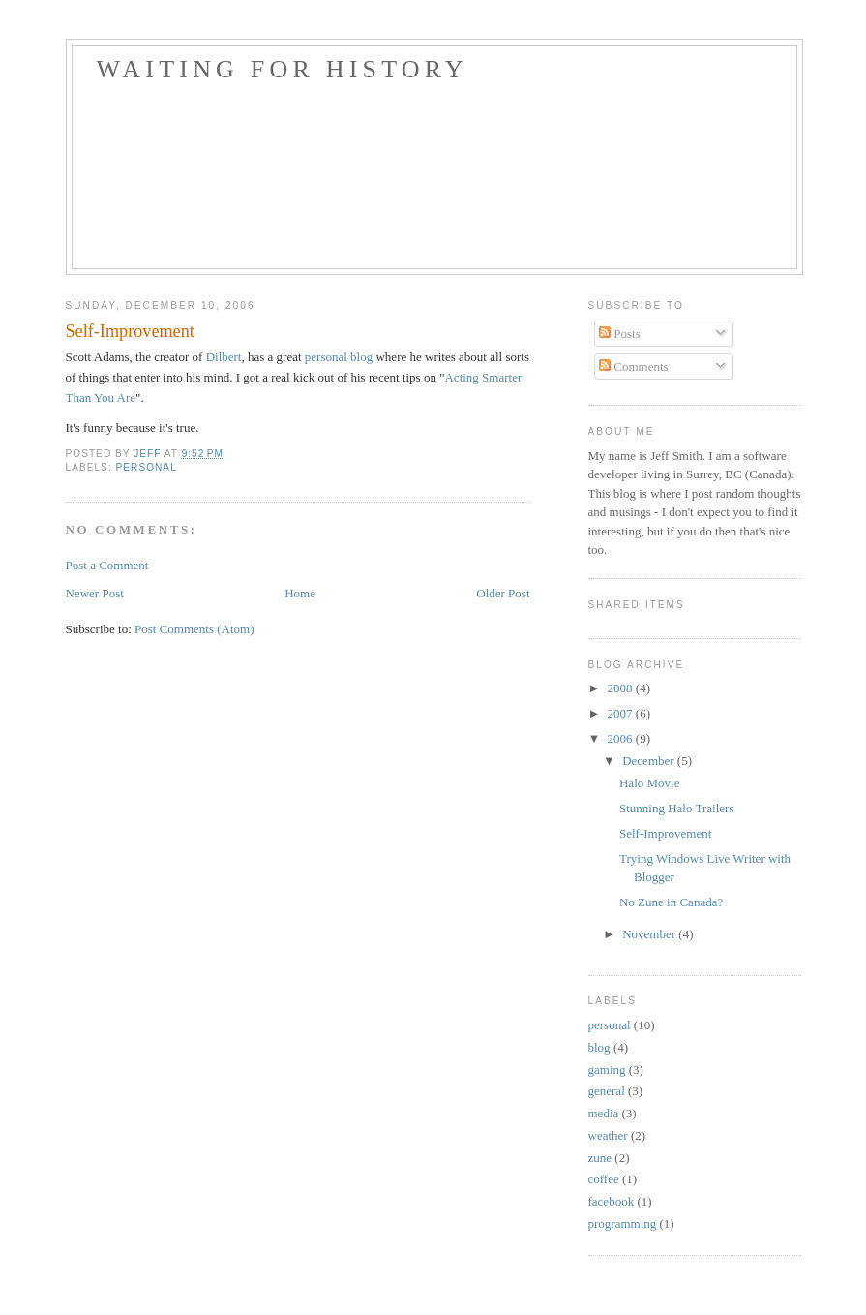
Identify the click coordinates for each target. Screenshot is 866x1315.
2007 (622, 713)
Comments (634, 366)
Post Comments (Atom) (194, 629)
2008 (622, 688)
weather (608, 1135)
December (649, 760)
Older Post (502, 593)
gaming (607, 1069)
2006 (622, 738)
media (603, 1113)
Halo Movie (649, 783)
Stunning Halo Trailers (676, 808)
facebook (611, 1201)
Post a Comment (107, 565)
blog (599, 1047)
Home (299, 593)
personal (146, 467)
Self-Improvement (665, 833)
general (606, 1091)
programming (622, 1223)
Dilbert (224, 357)
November (650, 934)
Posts (620, 333)
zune (600, 1157)
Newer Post (95, 593)
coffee (603, 1179)
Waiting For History (282, 69)
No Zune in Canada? (671, 902)
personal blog (339, 357)
